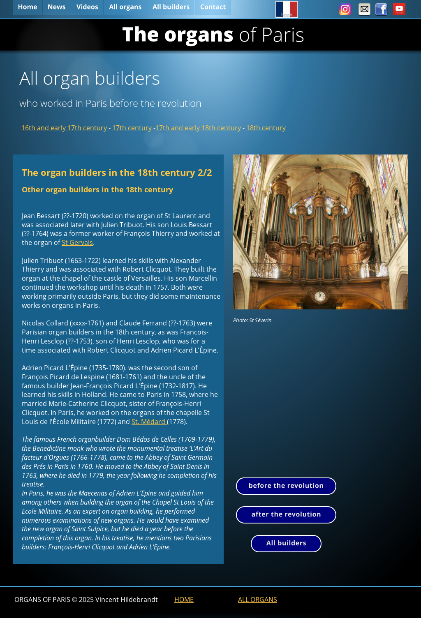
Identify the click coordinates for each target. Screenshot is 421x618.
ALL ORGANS (257, 599)
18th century (266, 127)
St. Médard (149, 421)
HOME (184, 599)
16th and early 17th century (64, 127)
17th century (132, 127)
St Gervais (77, 242)
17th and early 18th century (198, 127)
